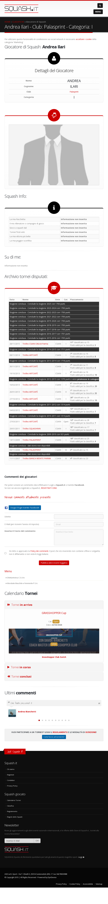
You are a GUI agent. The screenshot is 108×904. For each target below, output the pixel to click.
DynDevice (52, 894)
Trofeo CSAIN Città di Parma (35, 343)
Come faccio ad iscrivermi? (54, 753)
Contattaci (11, 797)
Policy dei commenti (39, 551)
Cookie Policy (74, 900)
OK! (37, 857)
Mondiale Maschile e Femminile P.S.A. (22, 583)
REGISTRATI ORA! (49, 488)
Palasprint (74, 91)
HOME (7, 21)
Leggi (81, 873)
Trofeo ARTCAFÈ (30, 355)
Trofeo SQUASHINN (32, 428)
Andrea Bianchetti (27, 711)
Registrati (10, 791)
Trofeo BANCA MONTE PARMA (37, 458)
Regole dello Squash (14, 833)
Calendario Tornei (14, 817)
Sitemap (99, 900)
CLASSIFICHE (18, 21)
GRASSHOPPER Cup (54, 613)
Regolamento (60, 748)
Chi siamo (10, 786)
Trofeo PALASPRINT (32, 440)
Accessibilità (88, 900)
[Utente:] (78, 516)
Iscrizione (90, 748)
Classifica (10, 822)
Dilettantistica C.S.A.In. (16, 578)
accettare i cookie (84, 39)
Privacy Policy (12, 802)
